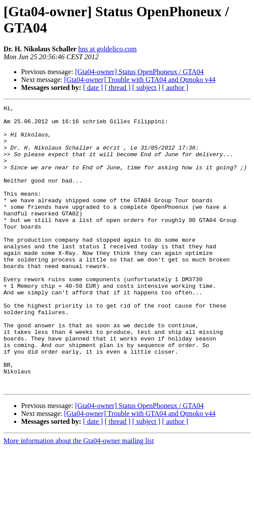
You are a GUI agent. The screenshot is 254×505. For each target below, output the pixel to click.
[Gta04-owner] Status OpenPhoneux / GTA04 (139, 71)
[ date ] (93, 87)
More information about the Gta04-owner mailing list (79, 497)
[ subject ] (146, 87)
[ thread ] (118, 87)
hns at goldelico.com (107, 49)
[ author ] (175, 87)
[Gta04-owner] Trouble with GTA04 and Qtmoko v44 (139, 79)
